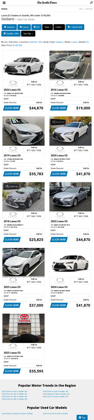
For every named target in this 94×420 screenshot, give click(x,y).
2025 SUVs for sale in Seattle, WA (14, 391)
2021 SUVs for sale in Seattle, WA (55, 396)
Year (47, 27)
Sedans (9, 27)
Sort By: (28, 33)
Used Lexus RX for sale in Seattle (55, 414)
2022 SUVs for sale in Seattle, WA (14, 396)
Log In (81, 9)
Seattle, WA (10, 33)
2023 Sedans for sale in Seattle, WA (56, 394)
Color (59, 27)
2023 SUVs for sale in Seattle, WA (14, 394)
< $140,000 (75, 27)
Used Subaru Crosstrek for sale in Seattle (17, 414)
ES (37, 27)
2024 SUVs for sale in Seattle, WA (55, 391)
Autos (4, 9)
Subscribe (89, 9)
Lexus (24, 27)
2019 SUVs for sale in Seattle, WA (14, 399)
